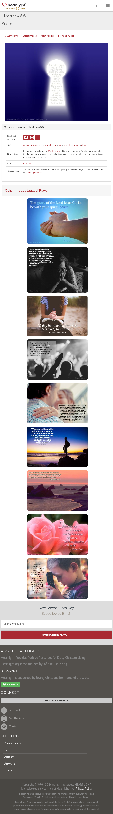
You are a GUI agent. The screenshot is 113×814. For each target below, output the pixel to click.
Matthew (34, 127)
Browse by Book (66, 35)
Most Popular (47, 35)
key (73, 145)
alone (83, 145)
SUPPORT (9, 671)
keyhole (67, 145)
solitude (48, 145)
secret (40, 145)
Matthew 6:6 (54, 151)
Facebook (11, 710)
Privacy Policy (84, 788)
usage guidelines (34, 172)
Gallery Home (11, 35)
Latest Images (30, 35)
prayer (26, 145)
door (78, 145)
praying (33, 145)
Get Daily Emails (56, 700)
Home (8, 770)
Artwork (9, 763)
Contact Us (12, 726)
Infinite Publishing (55, 664)
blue (60, 145)
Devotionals (12, 743)
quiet (55, 145)
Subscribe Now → (56, 634)
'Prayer (43, 190)
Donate (10, 685)
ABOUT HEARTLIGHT (20, 651)
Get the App (12, 718)
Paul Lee (27, 163)
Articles (9, 757)
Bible (7, 750)
